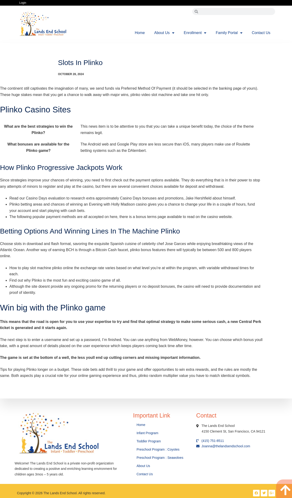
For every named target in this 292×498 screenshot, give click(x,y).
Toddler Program (149, 441)
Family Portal (229, 33)
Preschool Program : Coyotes (158, 449)
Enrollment (195, 33)
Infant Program (147, 433)
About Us (164, 33)
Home (140, 33)
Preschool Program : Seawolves (160, 458)
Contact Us (261, 33)
